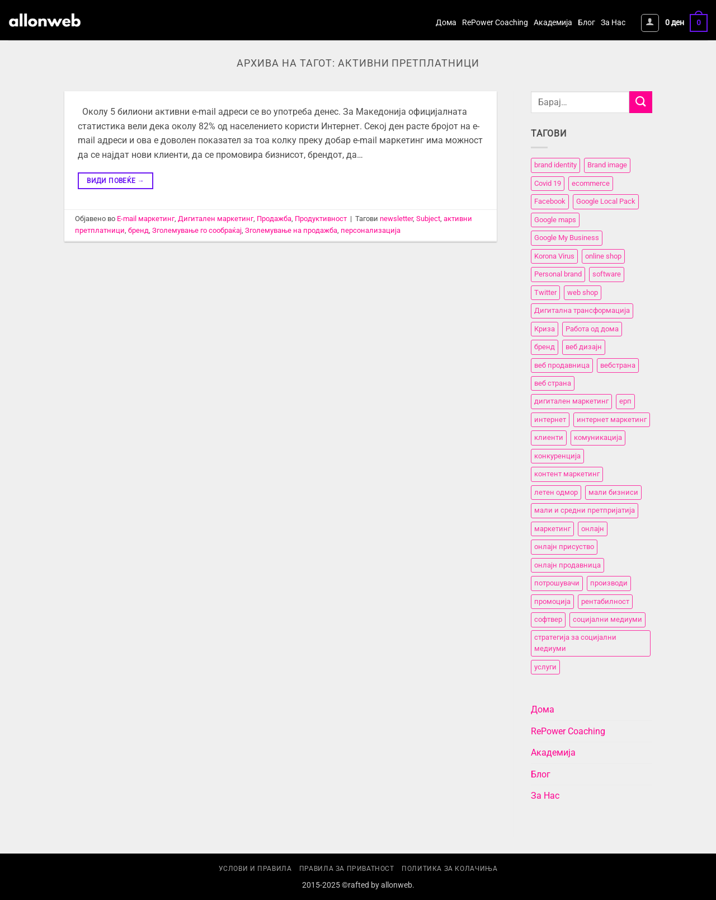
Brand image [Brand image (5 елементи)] (607, 165)
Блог (586, 22)
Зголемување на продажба (291, 230)
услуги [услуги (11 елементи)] (545, 667)
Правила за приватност (346, 869)
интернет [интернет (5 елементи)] (550, 419)
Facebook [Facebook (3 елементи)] (550, 202)
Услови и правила (255, 869)
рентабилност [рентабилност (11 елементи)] (605, 601)
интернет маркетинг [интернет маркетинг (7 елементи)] (612, 419)
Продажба (274, 218)
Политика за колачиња (449, 869)
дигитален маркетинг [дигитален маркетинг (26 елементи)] (571, 401)
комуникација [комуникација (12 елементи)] (598, 438)
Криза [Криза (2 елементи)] (544, 329)
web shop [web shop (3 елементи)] (582, 292)
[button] (650, 23)
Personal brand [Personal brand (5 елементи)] (558, 274)
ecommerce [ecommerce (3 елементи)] (591, 183)
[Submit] (640, 102)
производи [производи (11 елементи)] (609, 583)
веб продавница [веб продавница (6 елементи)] (562, 365)
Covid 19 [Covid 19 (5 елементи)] (547, 183)
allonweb (396, 885)
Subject (428, 218)
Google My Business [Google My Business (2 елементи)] (566, 238)
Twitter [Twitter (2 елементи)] (545, 292)
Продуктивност (321, 218)
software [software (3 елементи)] (606, 274)
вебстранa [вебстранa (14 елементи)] (617, 365)
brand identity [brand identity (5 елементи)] (555, 165)
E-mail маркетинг (146, 218)
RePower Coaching (495, 22)
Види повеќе (115, 181)
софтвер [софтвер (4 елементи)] (548, 619)
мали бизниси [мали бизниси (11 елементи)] (613, 492)
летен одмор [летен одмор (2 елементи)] (556, 492)
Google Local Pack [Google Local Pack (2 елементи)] (605, 202)
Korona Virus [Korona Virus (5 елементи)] (554, 256)
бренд (138, 230)
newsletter (396, 218)
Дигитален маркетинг (215, 218)
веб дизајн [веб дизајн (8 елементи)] (584, 347)
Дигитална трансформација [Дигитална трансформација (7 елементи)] (582, 310)
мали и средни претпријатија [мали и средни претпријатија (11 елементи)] (584, 511)
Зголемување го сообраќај (197, 230)
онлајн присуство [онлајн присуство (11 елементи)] (564, 546)
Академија (553, 22)
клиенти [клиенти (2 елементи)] (548, 438)
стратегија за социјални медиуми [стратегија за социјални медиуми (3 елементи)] (575, 643)
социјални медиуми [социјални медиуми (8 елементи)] (607, 619)
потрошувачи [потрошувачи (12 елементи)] (557, 583)
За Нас (613, 22)
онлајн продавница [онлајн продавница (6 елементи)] (567, 565)
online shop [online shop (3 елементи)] (603, 256)
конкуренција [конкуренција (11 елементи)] (557, 456)
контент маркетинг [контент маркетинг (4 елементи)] (567, 474)
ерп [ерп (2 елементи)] (625, 401)
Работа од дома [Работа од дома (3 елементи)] (592, 329)
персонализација (371, 230)
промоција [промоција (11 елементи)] (552, 601)
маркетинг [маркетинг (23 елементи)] (552, 528)
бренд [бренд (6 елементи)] (544, 347)
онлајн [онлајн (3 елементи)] (592, 528)
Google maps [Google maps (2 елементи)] (555, 219)
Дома (446, 22)
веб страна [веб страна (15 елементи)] (552, 383)
